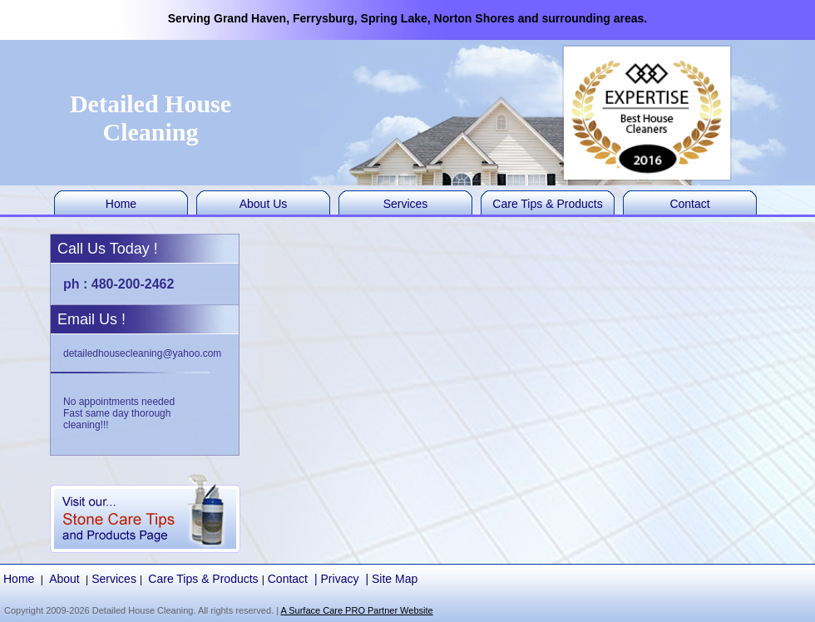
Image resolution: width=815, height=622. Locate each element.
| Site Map (391, 578)
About (64, 578)
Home (121, 203)
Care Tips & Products (547, 203)
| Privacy (336, 578)
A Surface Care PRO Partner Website (356, 610)
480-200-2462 (133, 284)
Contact (689, 203)
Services (405, 203)
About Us (264, 203)
